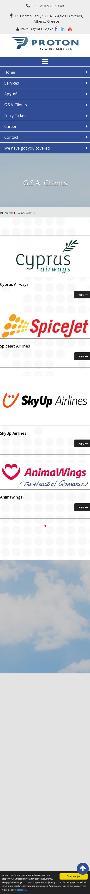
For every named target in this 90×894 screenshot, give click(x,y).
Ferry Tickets (16, 115)
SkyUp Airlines (13, 433)
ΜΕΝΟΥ (45, 61)
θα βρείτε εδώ (20, 889)
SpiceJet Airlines (15, 346)
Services (11, 83)
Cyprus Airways (14, 284)
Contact (11, 137)
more (82, 294)
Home (9, 72)
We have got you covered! (27, 148)
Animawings (11, 497)
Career (10, 126)
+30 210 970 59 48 (45, 5)
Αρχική (11, 94)
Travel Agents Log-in (35, 28)
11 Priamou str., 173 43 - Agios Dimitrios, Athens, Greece (46, 18)
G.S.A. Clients (15, 104)
